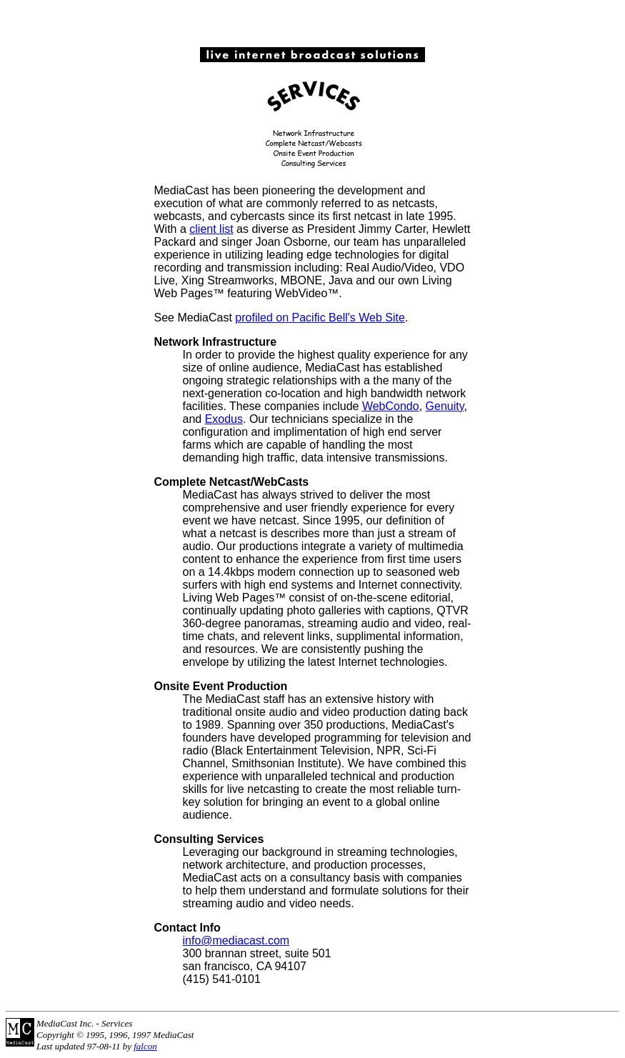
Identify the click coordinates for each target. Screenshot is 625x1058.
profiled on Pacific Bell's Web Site (320, 317)
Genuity (445, 406)
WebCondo (390, 406)
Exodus (224, 419)
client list (211, 229)
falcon (145, 1046)
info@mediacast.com (236, 940)
